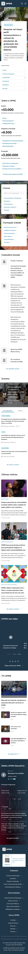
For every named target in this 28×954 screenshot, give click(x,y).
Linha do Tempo (13, 923)
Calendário (14, 85)
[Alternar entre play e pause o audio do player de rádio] (3, 774)
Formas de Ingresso (14, 74)
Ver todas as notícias (14, 609)
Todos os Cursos (13, 901)
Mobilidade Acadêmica (13, 909)
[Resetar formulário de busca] (23, 193)
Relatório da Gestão (13, 881)
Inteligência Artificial (11, 230)
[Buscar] (21, 193)
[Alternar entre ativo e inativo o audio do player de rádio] (9, 779)
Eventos (12, 931)
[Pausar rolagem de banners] (24, 56)
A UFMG (12, 920)
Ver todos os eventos (14, 464)
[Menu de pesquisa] (22, 3)
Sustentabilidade (10, 239)
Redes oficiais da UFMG (14, 665)
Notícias (12, 928)
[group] (10, 637)
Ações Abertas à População (12, 898)
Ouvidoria (13, 878)
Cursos (14, 70)
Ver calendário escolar (14, 369)
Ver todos (7, 242)
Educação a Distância (11, 207)
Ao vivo (10, 771)
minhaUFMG (14, 77)
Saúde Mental (9, 236)
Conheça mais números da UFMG (14, 174)
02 (9, 55)
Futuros (20, 410)
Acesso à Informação (12, 875)
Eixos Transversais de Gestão (13, 884)
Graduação (8, 201)
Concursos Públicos (13, 903)
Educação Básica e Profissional (13, 198)
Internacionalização (10, 233)
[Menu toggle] (25, 3)
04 (20, 55)
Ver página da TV (14, 754)
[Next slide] (19, 654)
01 (4, 55)
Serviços (14, 88)
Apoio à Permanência (12, 906)
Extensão (7, 210)
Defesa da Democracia (11, 227)
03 (15, 55)
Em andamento (7, 410)
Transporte (14, 81)
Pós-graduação (9, 204)
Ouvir (3, 809)
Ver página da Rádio (14, 838)
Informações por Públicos (13, 887)
